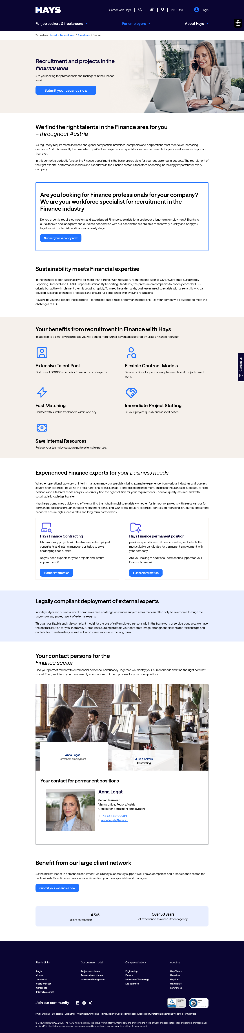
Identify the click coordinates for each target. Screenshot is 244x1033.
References (176, 987)
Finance (129, 975)
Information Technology (137, 979)
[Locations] (163, 10)
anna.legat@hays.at (114, 820)
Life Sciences (132, 983)
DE (173, 10)
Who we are (176, 983)
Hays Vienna (176, 971)
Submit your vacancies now (57, 888)
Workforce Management (93, 979)
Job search (41, 979)
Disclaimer (70, 1013)
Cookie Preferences (126, 1013)
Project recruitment (91, 971)
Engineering (131, 971)
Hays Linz (174, 979)
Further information (56, 572)
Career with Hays (120, 10)
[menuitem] (62, 23)
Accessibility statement (149, 1013)
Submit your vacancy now (66, 90)
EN (181, 10)
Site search (57, 1013)
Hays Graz (175, 975)
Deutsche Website (172, 1013)
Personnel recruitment (92, 975)
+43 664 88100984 (114, 815)
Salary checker (43, 983)
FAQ (38, 1013)
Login (201, 10)
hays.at (53, 35)
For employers (67, 35)
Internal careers (45, 992)
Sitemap (46, 1013)
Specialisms (84, 35)
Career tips (41, 987)
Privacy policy (107, 1013)
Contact (40, 975)
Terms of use (189, 1013)
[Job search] (140, 10)
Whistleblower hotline (88, 1013)
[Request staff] (151, 10)
